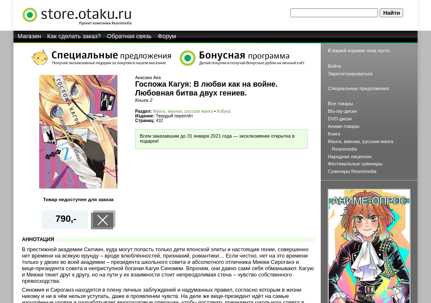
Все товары (340, 103)
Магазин (29, 36)
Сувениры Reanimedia (352, 171)
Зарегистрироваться (350, 73)
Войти (334, 66)
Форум (167, 36)
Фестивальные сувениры (355, 163)
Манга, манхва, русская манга (183, 111)
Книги (334, 133)
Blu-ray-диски (342, 111)
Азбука (224, 111)
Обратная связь (129, 36)
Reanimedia (344, 149)
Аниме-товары (343, 126)
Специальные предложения (358, 88)
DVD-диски (340, 118)
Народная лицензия (350, 156)
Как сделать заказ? (74, 36)
